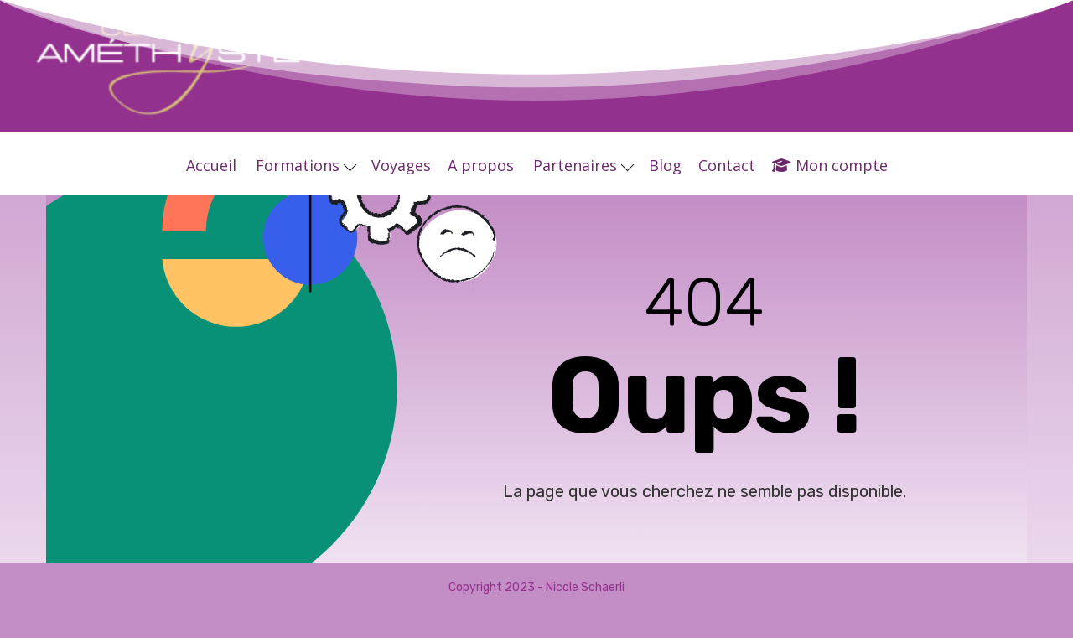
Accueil (211, 165)
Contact (726, 165)
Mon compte (830, 165)
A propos (481, 165)
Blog (665, 165)
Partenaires (583, 165)
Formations (306, 165)
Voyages (401, 165)
